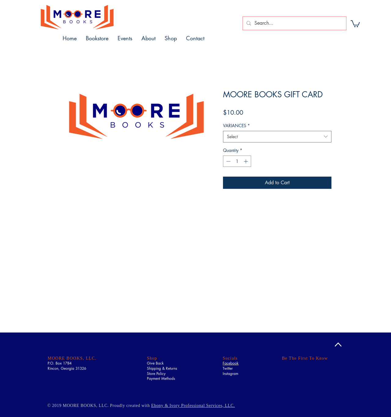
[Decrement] (228, 161)
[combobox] (277, 136)
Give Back (155, 363)
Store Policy (156, 373)
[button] (355, 23)
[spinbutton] (237, 161)
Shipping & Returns (162, 368)
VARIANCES (236, 125)
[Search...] (293, 23)
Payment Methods (161, 378)
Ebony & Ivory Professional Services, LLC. (193, 405)
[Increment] (246, 161)
